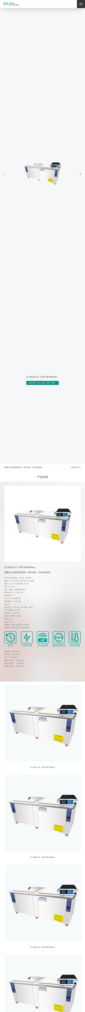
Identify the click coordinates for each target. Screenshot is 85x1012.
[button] (80, 174)
